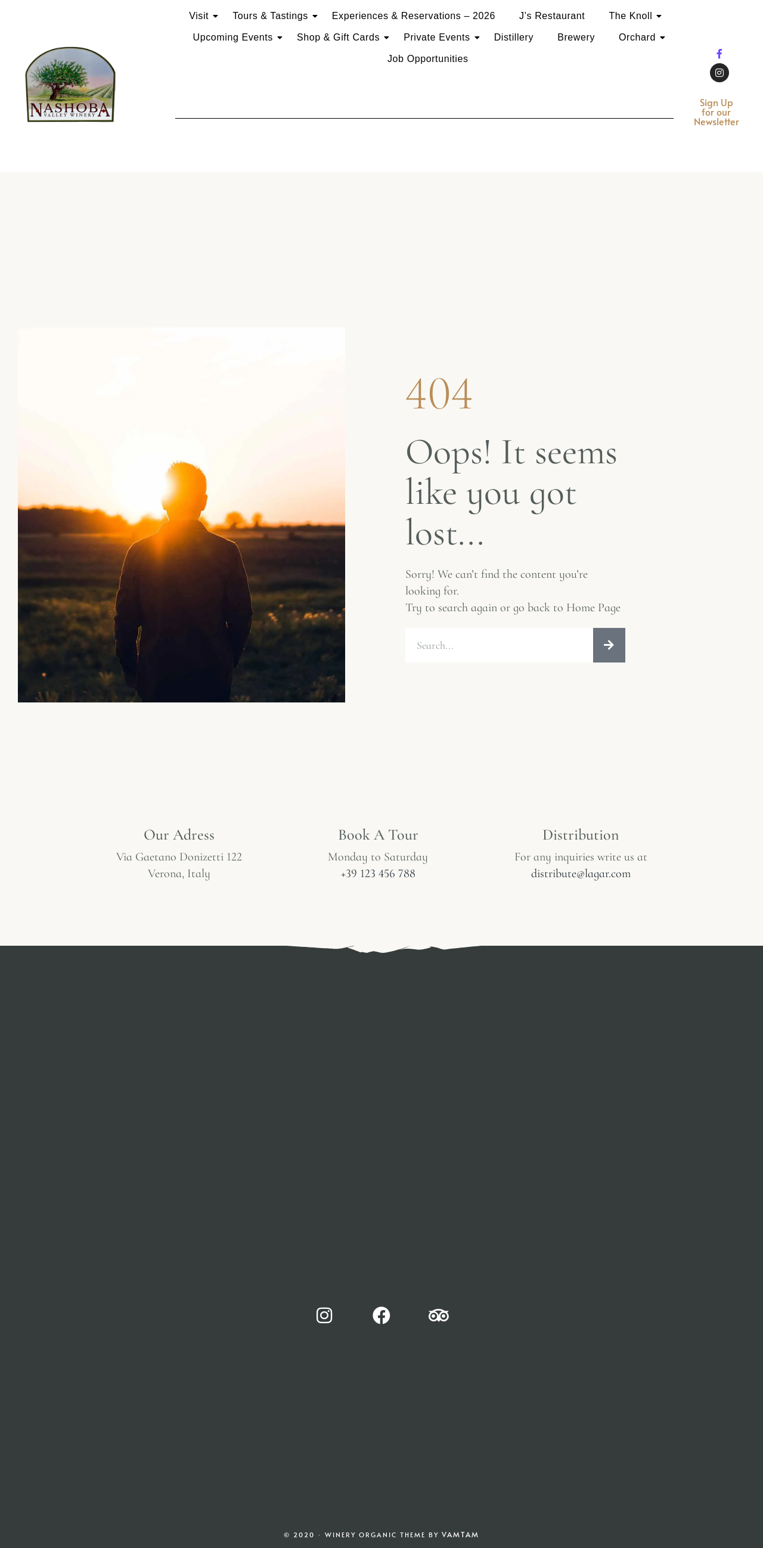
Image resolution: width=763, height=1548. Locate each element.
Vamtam (460, 1538)
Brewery (576, 37)
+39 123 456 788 (378, 876)
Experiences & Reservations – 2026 (413, 16)
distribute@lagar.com (581, 876)
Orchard (639, 37)
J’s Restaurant (552, 16)
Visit (201, 16)
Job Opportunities (428, 59)
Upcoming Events (235, 37)
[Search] (609, 647)
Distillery (514, 37)
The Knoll (633, 16)
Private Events (439, 37)
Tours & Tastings (272, 16)
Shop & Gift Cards (340, 37)
